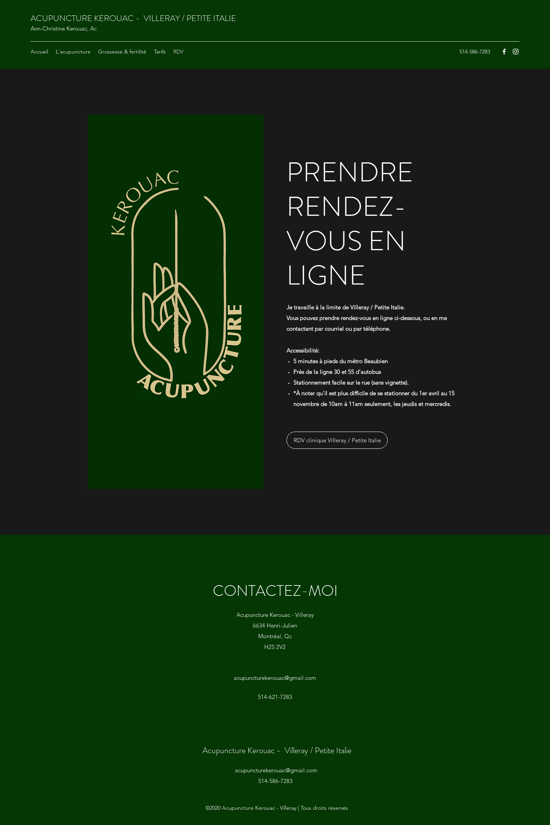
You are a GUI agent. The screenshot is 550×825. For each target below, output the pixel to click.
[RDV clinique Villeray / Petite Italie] (337, 440)
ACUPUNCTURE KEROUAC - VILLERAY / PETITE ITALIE (133, 18)
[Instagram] (515, 51)
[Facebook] (504, 51)
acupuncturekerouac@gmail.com (275, 677)
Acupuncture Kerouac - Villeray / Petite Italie (276, 750)
